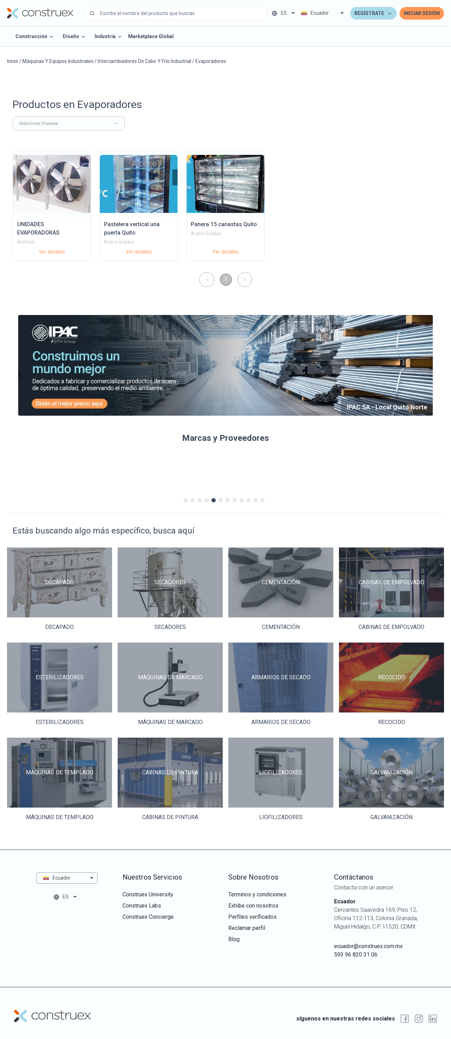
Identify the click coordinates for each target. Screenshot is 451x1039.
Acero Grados (119, 242)
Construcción (34, 37)
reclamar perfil (246, 928)
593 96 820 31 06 (355, 954)
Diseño (74, 37)
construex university (148, 894)
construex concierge (148, 916)
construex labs (142, 905)
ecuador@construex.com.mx (368, 946)
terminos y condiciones (257, 894)
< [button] (206, 279)
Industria (109, 37)
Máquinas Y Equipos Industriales (57, 61)
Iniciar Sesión (422, 13)
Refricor (26, 242)
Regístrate (373, 13)
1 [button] (225, 279)
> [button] (244, 279)
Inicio (12, 61)
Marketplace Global (151, 36)
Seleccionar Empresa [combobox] (69, 123)
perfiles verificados (252, 916)
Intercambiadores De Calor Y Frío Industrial (144, 61)
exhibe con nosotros (253, 905)
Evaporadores (210, 61)
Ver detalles (52, 252)
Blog (234, 939)
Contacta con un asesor (363, 887)
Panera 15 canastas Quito (224, 224)
